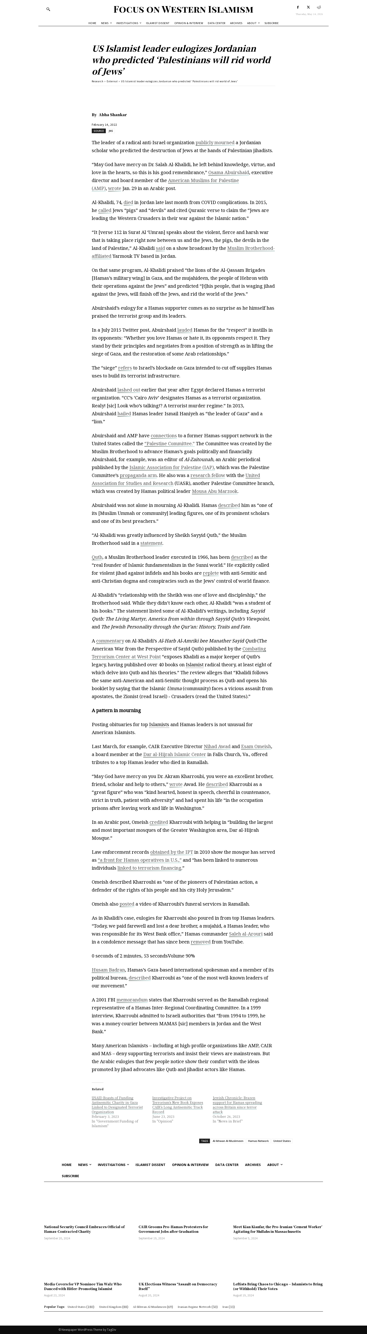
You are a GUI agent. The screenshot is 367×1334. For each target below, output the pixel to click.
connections (164, 435)
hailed (124, 413)
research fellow (208, 475)
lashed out (128, 390)
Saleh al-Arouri (246, 934)
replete (211, 573)
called (104, 210)
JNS (111, 131)
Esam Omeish (256, 746)
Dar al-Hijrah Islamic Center (174, 754)
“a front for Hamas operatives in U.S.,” (140, 860)
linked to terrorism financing (149, 868)
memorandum (132, 1000)
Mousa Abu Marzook (215, 491)
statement (151, 543)
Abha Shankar (113, 114)
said (160, 248)
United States (282, 1141)
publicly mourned (215, 142)
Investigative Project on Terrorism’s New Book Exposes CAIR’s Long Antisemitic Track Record (177, 1104)
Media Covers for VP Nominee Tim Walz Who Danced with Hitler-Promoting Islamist (83, 1286)
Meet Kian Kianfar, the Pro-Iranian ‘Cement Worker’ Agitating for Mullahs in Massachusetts (277, 1229)
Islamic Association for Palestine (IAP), (172, 467)
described (229, 505)
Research (97, 81)
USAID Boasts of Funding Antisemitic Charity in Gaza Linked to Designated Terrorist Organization (117, 1104)
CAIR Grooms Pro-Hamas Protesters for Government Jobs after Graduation (173, 1229)
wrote (114, 188)
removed (201, 942)
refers (125, 368)
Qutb (97, 557)
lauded (184, 330)
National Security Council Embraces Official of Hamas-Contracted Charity (84, 1229)
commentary (110, 641)
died (128, 202)
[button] (48, 9)
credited (159, 822)
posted (127, 904)
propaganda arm (138, 475)
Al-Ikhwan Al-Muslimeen (228, 1141)
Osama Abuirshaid (228, 172)
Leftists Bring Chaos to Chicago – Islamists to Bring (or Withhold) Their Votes (278, 1286)
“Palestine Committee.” (169, 443)
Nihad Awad (217, 746)
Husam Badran (108, 970)
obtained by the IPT (171, 852)
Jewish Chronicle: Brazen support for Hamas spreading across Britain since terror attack (237, 1104)
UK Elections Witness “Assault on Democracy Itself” (178, 1286)
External (112, 81)
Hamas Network (258, 1141)
